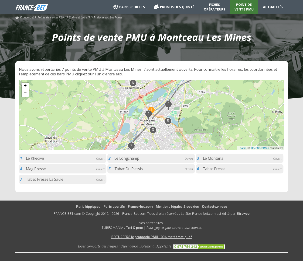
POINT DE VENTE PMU (244, 6)
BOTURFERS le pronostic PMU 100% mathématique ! (151, 237)
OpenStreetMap (260, 148)
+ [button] (25, 86)
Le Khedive (35, 158)
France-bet (24, 17)
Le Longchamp (126, 158)
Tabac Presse (214, 168)
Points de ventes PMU (51, 17)
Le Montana (213, 158)
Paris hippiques (88, 206)
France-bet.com (140, 206)
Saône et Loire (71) (81, 17)
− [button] (25, 93)
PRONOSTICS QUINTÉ (174, 7)
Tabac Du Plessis (128, 168)
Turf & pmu (134, 227)
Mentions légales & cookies (177, 206)
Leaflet (242, 148)
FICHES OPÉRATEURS (214, 6)
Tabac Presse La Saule (44, 179)
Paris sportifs (114, 206)
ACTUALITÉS (273, 7)
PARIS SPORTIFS (129, 7)
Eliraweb (242, 213)
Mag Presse (36, 168)
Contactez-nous (214, 206)
